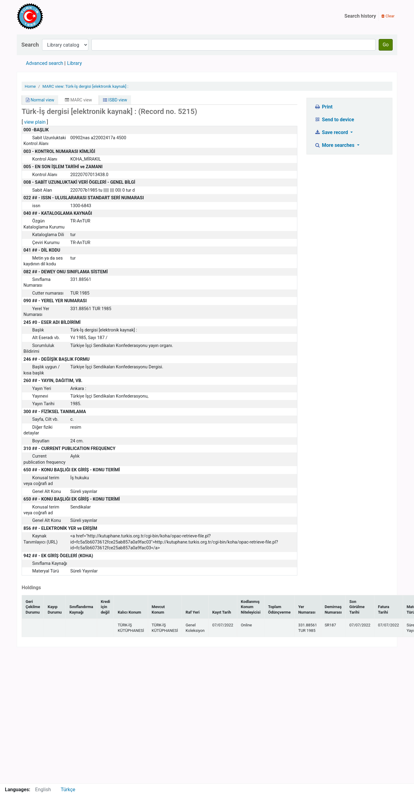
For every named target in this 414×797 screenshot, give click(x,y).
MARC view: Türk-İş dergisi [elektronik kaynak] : (85, 86)
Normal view (40, 99)
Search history (360, 16)
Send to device (334, 119)
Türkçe (68, 789)
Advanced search (44, 63)
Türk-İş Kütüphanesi (47, 16)
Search (30, 44)
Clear (388, 16)
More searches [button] (335, 145)
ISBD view (115, 99)
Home (30, 86)
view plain (34, 122)
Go (386, 45)
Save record (331, 132)
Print (323, 107)
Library (74, 63)
